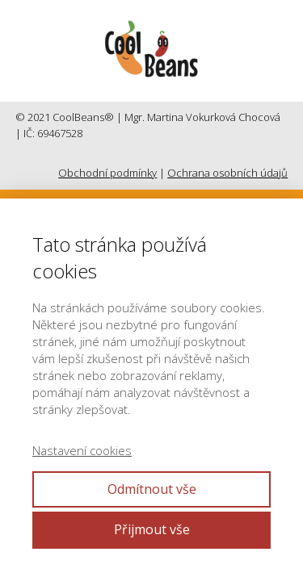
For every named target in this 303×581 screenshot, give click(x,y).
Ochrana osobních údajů (227, 172)
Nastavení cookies (82, 450)
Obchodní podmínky (107, 172)
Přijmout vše (152, 529)
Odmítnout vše (151, 489)
